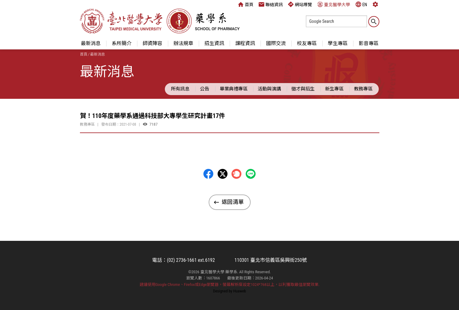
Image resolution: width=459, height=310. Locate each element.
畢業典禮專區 (234, 89)
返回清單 (233, 202)
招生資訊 (214, 43)
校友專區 (307, 43)
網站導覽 (300, 4)
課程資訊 (245, 43)
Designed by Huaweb (229, 291)
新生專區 (334, 89)
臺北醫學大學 (333, 4)
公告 (204, 89)
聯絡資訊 (271, 4)
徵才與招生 (303, 89)
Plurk (236, 174)
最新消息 (91, 43)
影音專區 (368, 43)
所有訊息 (180, 89)
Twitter (222, 174)
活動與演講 (269, 89)
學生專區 (338, 43)
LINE (251, 174)
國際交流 (276, 43)
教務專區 (363, 89)
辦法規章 (183, 43)
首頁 (245, 4)
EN (361, 4)
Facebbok (208, 174)
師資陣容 (152, 43)
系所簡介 (121, 43)
